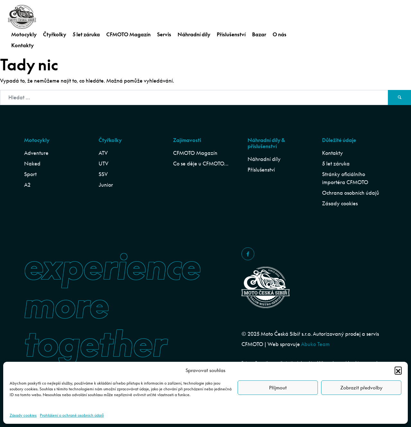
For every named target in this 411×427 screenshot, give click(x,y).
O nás (279, 34)
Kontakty (22, 45)
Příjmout (278, 388)
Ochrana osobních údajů (350, 193)
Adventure (36, 153)
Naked (32, 163)
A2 (27, 185)
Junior (106, 185)
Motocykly (24, 34)
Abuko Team (315, 344)
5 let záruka (86, 34)
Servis (164, 34)
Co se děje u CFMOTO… (200, 163)
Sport (30, 174)
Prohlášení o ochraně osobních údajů (72, 415)
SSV (103, 174)
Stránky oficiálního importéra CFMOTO (345, 178)
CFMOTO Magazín (128, 34)
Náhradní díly (194, 34)
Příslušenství (231, 34)
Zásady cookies (23, 415)
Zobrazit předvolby (361, 388)
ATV (103, 153)
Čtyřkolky (54, 34)
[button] (398, 370)
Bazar (259, 34)
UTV (104, 163)
